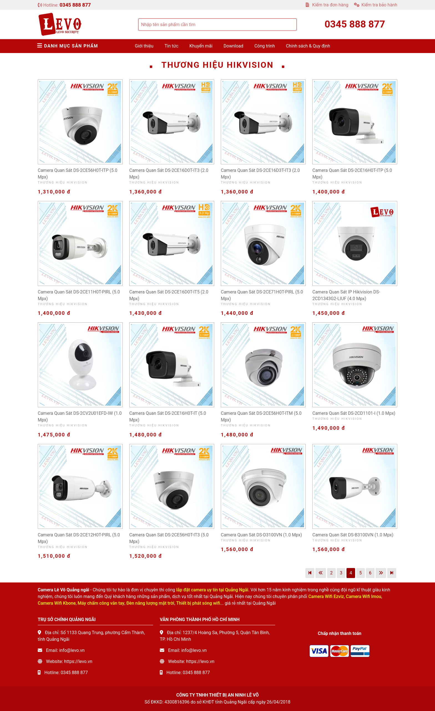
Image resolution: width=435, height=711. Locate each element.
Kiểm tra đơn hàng (327, 4)
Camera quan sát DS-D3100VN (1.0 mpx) (261, 534)
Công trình (264, 46)
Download (233, 46)
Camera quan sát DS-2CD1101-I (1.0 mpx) (353, 413)
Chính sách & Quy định (308, 46)
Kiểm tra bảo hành (375, 4)
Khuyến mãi (201, 46)
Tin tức (171, 46)
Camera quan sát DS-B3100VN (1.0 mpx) (352, 534)
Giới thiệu (144, 46)
